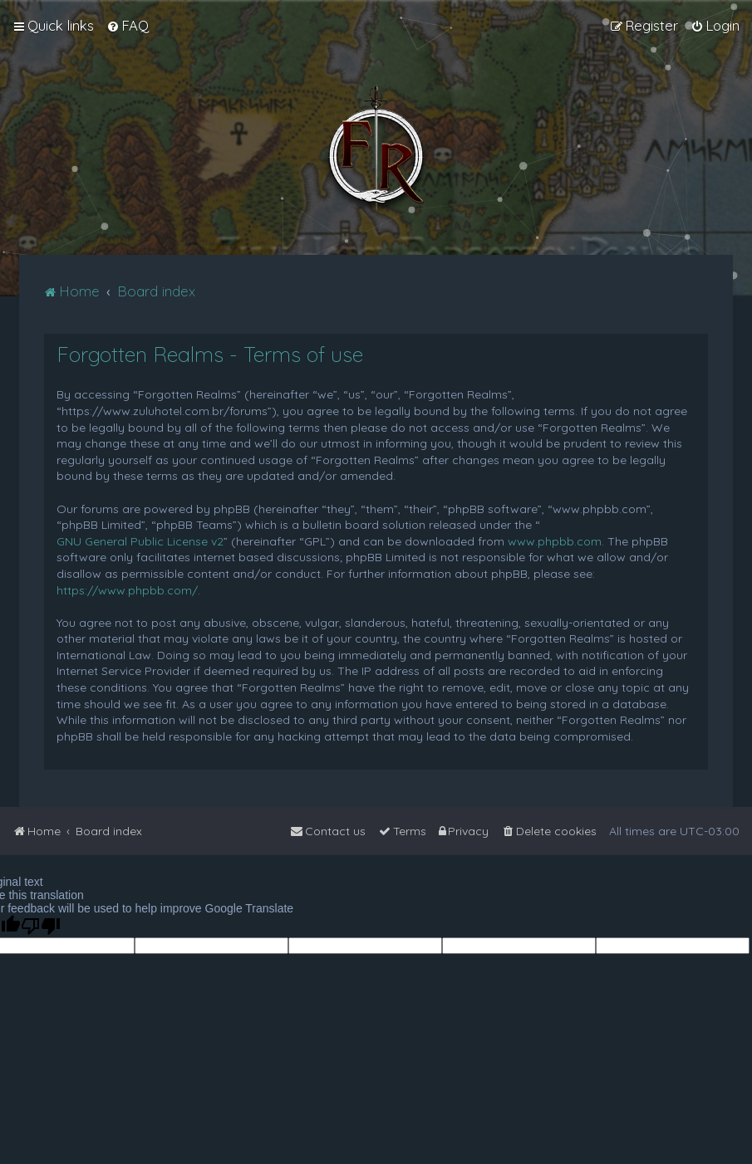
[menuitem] (127, 25)
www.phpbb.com (555, 541)
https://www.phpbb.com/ (127, 590)
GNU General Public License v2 (140, 541)
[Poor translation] (41, 926)
